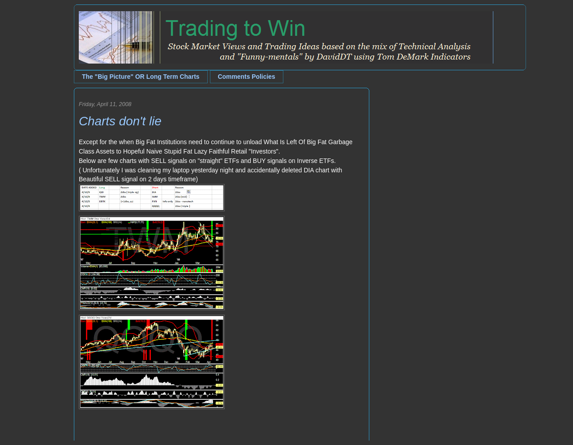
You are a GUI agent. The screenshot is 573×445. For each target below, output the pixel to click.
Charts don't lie (120, 121)
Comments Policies (246, 76)
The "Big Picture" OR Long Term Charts (141, 76)
